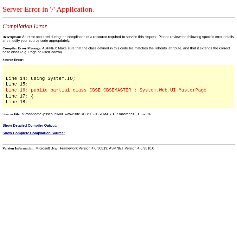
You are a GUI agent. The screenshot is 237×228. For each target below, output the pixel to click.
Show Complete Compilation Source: (34, 133)
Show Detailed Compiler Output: (30, 125)
